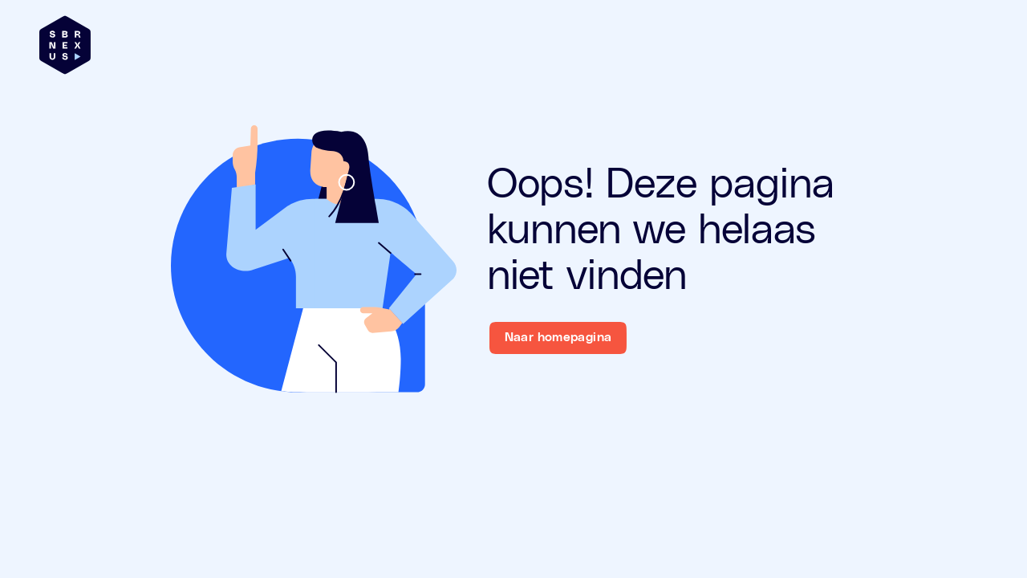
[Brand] (65, 45)
